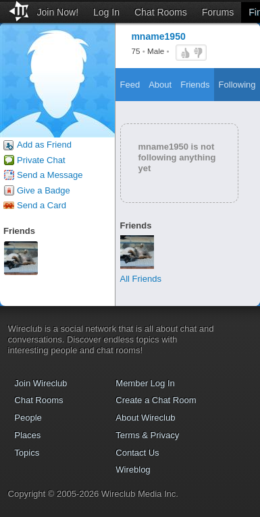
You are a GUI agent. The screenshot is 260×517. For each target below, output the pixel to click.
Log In (106, 12)
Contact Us (137, 453)
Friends (194, 85)
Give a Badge (43, 190)
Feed (130, 85)
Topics (26, 453)
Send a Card (41, 205)
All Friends (140, 279)
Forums (218, 12)
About (160, 85)
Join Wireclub (40, 383)
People (27, 418)
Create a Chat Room (155, 400)
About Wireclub (145, 418)
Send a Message (50, 175)
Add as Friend (44, 145)
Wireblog (132, 469)
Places (27, 435)
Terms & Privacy (147, 435)
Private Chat (41, 160)
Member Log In (144, 383)
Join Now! (57, 12)
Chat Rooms (160, 12)
